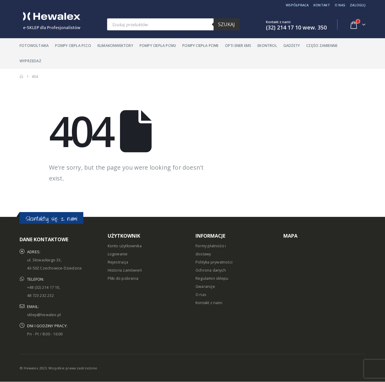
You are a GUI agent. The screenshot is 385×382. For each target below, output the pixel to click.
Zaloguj (357, 5)
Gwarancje (205, 286)
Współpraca (297, 5)
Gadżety (291, 45)
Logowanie (118, 254)
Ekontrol (267, 45)
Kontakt (321, 5)
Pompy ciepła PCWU (158, 45)
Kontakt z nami (209, 302)
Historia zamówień (125, 270)
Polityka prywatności (214, 262)
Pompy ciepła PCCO (73, 45)
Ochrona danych (211, 270)
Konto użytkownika (125, 245)
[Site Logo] (50, 21)
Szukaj (226, 24)
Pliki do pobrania (123, 278)
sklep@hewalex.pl (44, 314)
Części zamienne (321, 45)
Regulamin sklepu (212, 278)
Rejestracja (118, 262)
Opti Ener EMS (238, 45)
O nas (340, 5)
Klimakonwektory (115, 45)
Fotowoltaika (34, 45)
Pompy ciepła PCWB (200, 45)
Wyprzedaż (30, 60)
